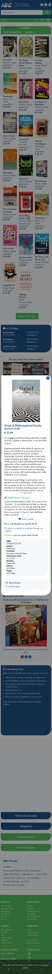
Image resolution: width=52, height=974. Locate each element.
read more (26, 493)
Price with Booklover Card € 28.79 (20, 523)
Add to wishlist (26, 519)
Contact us (9, 535)
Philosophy (15, 586)
